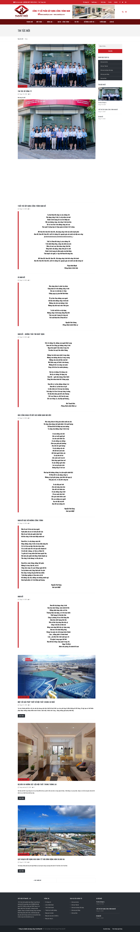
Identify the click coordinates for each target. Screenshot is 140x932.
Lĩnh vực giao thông (104, 74)
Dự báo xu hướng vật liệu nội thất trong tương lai (37, 784)
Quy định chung (106, 929)
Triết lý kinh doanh (49, 907)
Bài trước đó (37, 880)
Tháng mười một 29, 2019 (25, 787)
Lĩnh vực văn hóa (104, 62)
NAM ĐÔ (20, 596)
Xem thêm (21, 716)
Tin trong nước (24, 697)
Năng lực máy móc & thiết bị (51, 916)
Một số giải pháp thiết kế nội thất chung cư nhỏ (36, 702)
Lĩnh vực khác (103, 78)
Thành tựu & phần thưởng (51, 910)
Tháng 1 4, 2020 (23, 209)
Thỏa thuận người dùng (117, 929)
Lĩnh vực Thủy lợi (104, 66)
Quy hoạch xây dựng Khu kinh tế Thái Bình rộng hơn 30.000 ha (41, 859)
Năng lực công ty (49, 918)
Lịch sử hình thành (49, 905)
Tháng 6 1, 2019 (23, 862)
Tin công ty (23, 86)
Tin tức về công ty (25, 91)
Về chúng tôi (86, 2)
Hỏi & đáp (103, 2)
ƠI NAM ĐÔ (21, 277)
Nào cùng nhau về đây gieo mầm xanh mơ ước (34, 415)
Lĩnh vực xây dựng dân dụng (106, 70)
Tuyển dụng (94, 2)
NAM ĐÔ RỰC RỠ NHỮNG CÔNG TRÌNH (30, 520)
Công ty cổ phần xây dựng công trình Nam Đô (30, 929)
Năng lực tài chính (49, 913)
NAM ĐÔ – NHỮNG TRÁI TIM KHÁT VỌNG (31, 334)
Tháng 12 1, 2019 (23, 705)
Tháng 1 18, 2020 (23, 94)
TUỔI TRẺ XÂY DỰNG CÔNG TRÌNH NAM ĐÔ (32, 206)
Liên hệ (115, 2)
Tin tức (109, 2)
